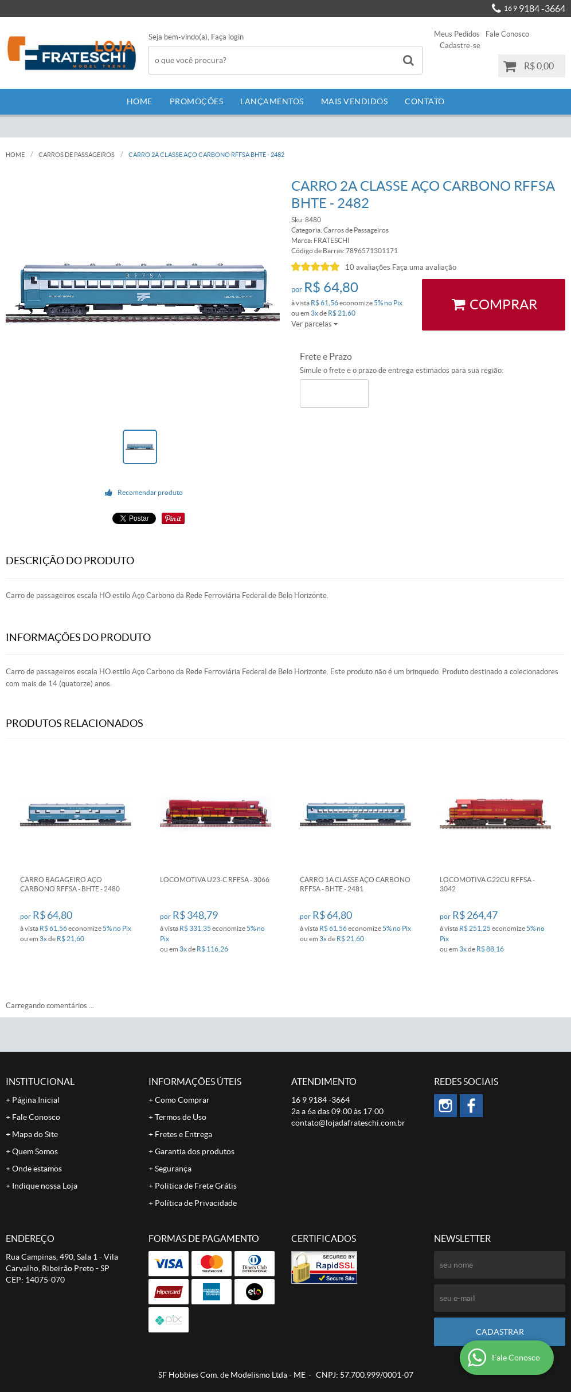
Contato (425, 101)
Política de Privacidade (196, 1203)
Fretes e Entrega (183, 1134)
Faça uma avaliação (424, 267)
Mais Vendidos (354, 101)
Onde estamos (37, 1168)
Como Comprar (182, 1099)
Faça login (227, 37)
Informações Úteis (194, 1081)
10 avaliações (367, 267)
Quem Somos (35, 1151)
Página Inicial (36, 1099)
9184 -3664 (534, 8)
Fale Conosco (507, 34)
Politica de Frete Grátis (196, 1185)
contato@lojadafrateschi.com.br (348, 1122)
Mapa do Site (35, 1134)
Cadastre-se (460, 45)
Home (139, 101)
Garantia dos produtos (194, 1151)
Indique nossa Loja (44, 1185)
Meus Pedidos (457, 34)
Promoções (197, 101)
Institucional (40, 1081)
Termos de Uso (180, 1117)
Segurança (173, 1168)
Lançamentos (272, 101)
